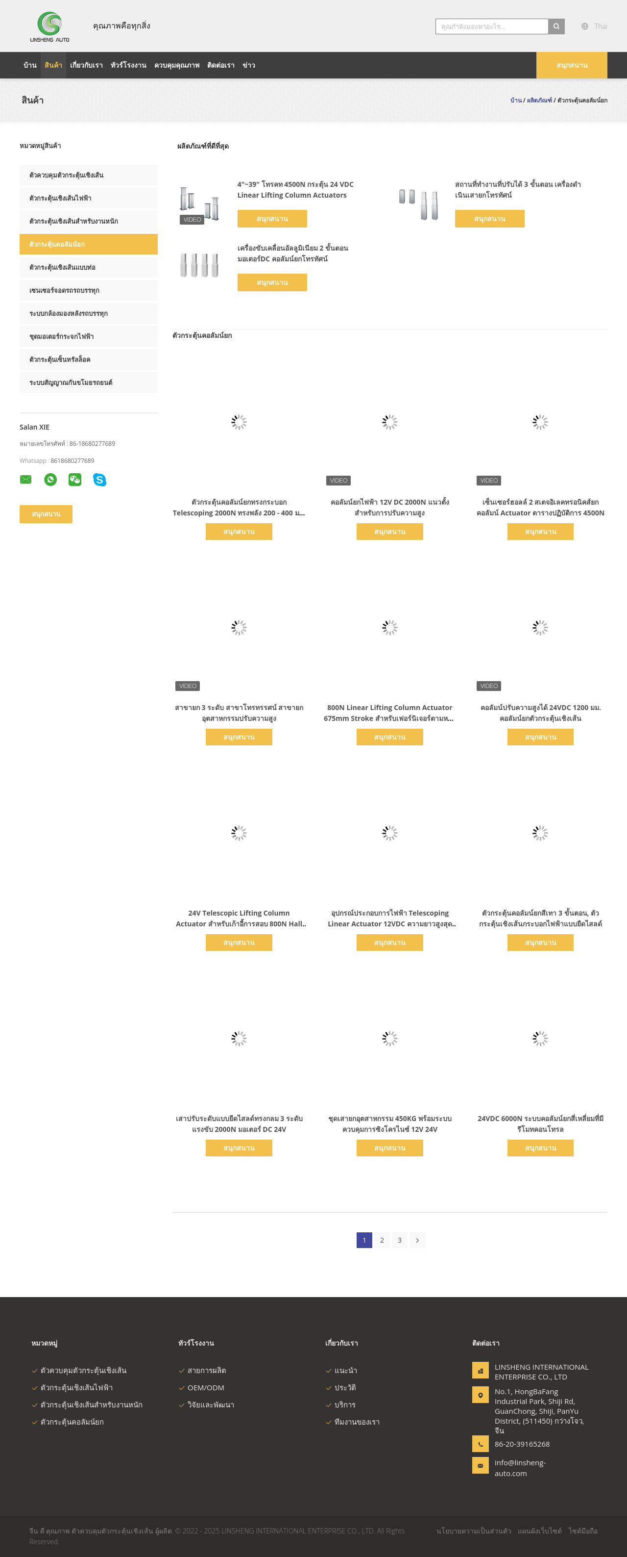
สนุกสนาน (572, 65)
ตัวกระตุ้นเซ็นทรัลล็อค (60, 359)
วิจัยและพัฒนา (206, 1404)
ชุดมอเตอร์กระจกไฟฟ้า (61, 336)
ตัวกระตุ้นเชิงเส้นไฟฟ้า (60, 198)
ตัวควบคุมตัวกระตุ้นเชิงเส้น (66, 175)
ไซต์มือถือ (583, 1530)
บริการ (340, 1404)
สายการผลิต (202, 1370)
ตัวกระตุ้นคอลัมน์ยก (57, 244)
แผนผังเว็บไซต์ (540, 1530)
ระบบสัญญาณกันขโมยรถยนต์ (70, 382)
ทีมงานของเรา (352, 1422)
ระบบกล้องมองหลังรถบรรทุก (68, 313)
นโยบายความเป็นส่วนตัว (473, 1530)
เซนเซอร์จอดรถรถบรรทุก (64, 290)
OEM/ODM (201, 1387)
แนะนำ (341, 1370)
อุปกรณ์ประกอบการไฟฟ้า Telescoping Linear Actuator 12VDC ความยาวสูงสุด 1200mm (390, 923)
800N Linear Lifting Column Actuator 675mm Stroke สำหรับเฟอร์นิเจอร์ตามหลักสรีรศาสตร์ (390, 718)
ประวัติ (340, 1387)
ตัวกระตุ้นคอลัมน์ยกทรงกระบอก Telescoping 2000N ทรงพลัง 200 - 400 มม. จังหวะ (239, 512)
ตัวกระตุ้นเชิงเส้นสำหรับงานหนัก (73, 221)
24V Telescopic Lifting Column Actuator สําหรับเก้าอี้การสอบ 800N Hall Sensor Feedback (239, 923)
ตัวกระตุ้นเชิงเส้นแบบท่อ (62, 267)
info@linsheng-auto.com (520, 1467)
